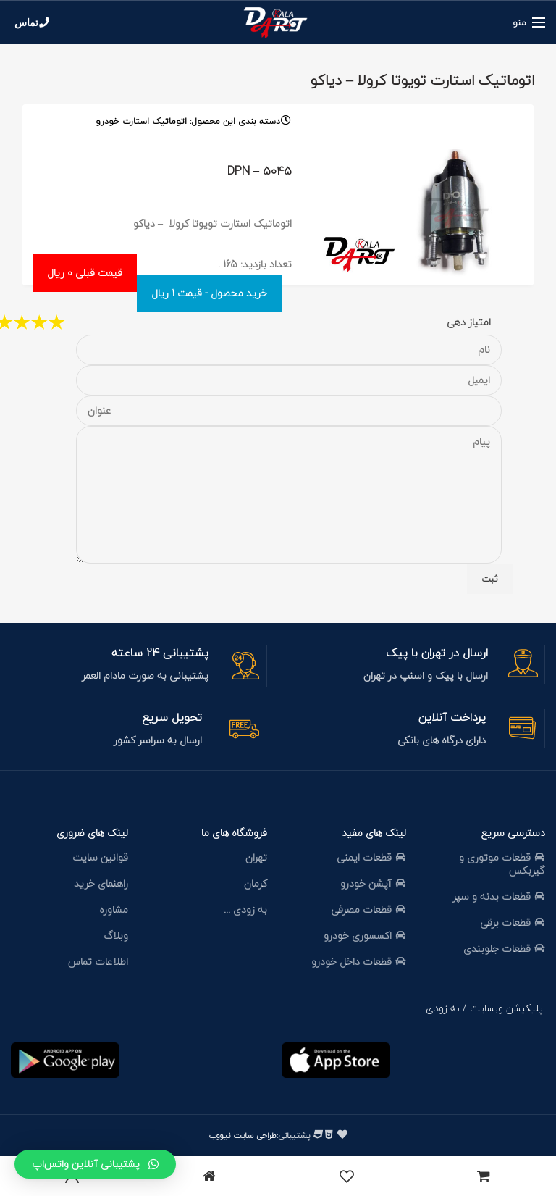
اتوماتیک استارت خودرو (141, 121)
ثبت (489, 579)
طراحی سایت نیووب (242, 1135)
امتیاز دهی (469, 321)
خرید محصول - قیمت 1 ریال (209, 293)
